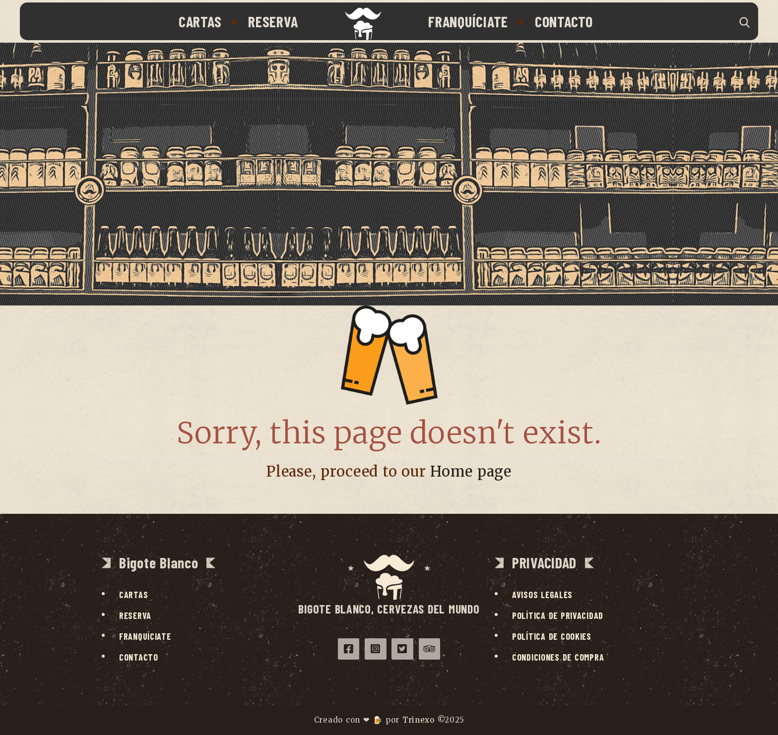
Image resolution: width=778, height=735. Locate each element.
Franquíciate (468, 21)
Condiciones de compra (558, 657)
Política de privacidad (557, 615)
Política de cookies (551, 636)
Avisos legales (542, 594)
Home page (471, 472)
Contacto (564, 21)
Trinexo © (423, 720)
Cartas (200, 21)
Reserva (273, 21)
